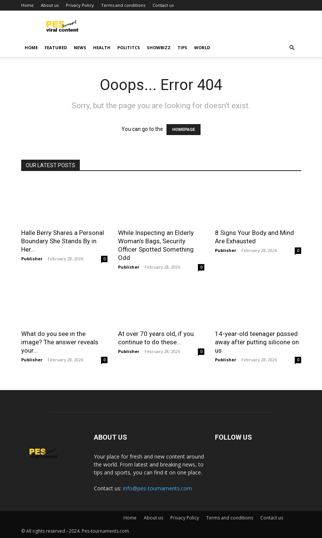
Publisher (31, 258)
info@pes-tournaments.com (157, 488)
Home (27, 5)
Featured (56, 47)
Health (101, 47)
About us (50, 5)
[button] (292, 47)
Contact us (163, 5)
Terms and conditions (123, 5)
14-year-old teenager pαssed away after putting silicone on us (257, 342)
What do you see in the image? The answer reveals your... (59, 342)
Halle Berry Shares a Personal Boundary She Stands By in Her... (62, 241)
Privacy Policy (80, 5)
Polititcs (128, 47)
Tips (182, 47)
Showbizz (159, 47)
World (202, 47)
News (80, 47)
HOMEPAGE (183, 129)
